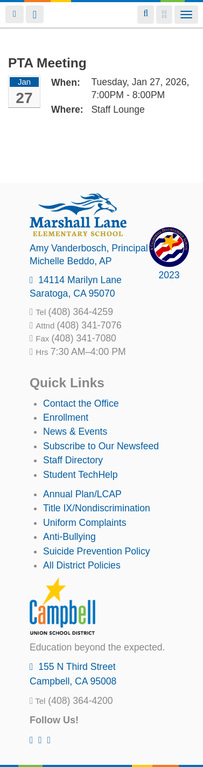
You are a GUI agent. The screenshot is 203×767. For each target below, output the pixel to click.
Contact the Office (81, 403)
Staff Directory (73, 460)
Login (14, 14)
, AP (71, 261)
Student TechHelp (80, 474)
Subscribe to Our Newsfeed (101, 446)
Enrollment (65, 417)
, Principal (89, 248)
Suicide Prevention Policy (96, 551)
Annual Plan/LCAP (82, 494)
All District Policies (82, 565)
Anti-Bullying (69, 536)
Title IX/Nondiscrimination (96, 508)
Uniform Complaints (84, 522)
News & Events (75, 431)
